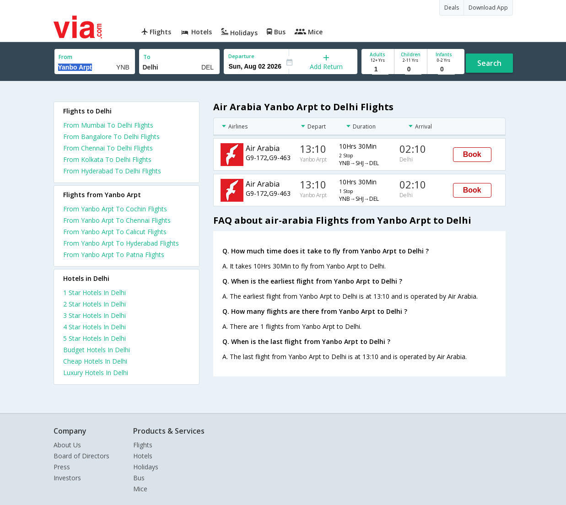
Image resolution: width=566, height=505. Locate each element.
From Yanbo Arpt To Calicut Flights (115, 231)
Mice (140, 488)
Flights (142, 445)
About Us (67, 445)
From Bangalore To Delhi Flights (111, 136)
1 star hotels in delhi (94, 292)
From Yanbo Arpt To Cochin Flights (115, 208)
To (147, 57)
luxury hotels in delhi (95, 372)
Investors (67, 477)
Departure (241, 56)
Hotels (142, 455)
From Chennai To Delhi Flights (108, 148)
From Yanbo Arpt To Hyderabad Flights (121, 243)
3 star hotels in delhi (94, 315)
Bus (139, 477)
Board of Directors (81, 455)
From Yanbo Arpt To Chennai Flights (117, 220)
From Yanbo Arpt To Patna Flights (113, 254)
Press (62, 466)
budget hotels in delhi (96, 349)
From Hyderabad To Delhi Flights (112, 171)
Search (489, 63)
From (65, 57)
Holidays (145, 466)
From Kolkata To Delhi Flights (107, 159)
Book (472, 154)
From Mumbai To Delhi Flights (108, 125)
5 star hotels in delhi (94, 338)
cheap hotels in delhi (95, 361)
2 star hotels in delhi (94, 304)
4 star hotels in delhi (94, 326)
